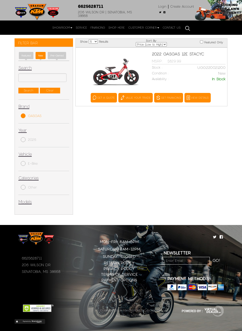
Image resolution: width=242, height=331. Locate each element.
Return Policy (119, 262)
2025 (28, 139)
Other (29, 187)
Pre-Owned (56, 55)
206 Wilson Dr (36, 265)
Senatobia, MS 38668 (41, 271)
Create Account (182, 6)
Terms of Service (119, 274)
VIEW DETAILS (198, 98)
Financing (97, 27)
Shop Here (116, 27)
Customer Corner (143, 27)
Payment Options (119, 280)
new (40, 55)
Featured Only (211, 42)
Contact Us (172, 27)
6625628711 (90, 6)
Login (162, 6)
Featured (26, 55)
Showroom (62, 27)
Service (81, 27)
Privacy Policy (119, 268)
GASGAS (31, 115)
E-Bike (29, 163)
